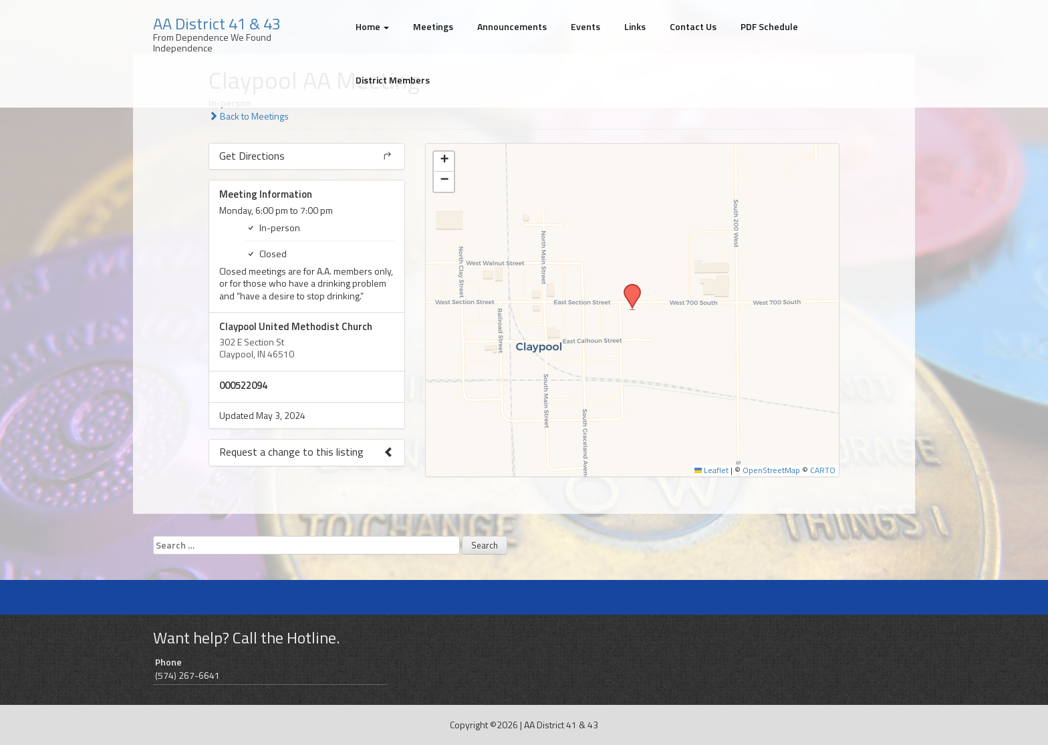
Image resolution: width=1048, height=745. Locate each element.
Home (372, 26)
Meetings (433, 26)
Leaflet (711, 470)
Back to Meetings (249, 116)
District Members (393, 80)
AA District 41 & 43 (217, 23)
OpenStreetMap (771, 470)
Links (635, 26)
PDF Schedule (769, 26)
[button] (628, 288)
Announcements (512, 26)
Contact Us (693, 26)
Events (585, 26)
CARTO (822, 470)
